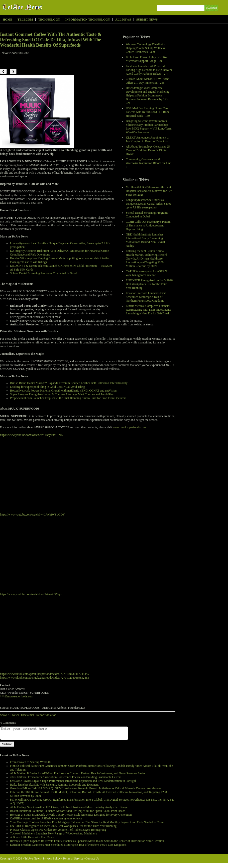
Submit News (147, 19)
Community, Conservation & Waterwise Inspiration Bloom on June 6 (148, 163)
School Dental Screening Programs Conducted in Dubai (147, 214)
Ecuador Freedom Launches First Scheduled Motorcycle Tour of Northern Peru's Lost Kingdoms (146, 296)
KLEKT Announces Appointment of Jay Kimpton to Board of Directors (147, 139)
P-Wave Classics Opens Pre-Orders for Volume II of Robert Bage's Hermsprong (58, 829)
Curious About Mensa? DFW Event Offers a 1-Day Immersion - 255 (147, 80)
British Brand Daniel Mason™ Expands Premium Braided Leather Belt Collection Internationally (69, 383)
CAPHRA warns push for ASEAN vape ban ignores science (146, 273)
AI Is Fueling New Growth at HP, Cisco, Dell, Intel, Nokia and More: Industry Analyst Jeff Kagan (69, 807)
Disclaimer (27, 715)
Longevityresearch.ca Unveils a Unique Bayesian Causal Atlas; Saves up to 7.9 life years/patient (148, 203)
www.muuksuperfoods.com (129, 427)
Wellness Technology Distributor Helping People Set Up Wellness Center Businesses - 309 (145, 48)
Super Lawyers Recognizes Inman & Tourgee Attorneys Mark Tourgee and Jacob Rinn (62, 394)
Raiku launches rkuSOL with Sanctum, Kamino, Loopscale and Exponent (54, 784)
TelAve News (37, 7)
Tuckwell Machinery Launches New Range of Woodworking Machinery (53, 833)
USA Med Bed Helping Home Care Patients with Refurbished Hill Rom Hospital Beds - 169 (147, 111)
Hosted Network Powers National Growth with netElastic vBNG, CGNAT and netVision (63, 390)
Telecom (25, 19)
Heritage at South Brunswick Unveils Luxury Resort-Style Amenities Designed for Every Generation (71, 814)
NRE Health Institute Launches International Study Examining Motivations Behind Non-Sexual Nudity (145, 240)
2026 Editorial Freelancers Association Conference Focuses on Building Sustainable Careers (65, 777)
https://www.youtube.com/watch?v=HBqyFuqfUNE (31, 435)
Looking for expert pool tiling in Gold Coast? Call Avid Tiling (47, 387)
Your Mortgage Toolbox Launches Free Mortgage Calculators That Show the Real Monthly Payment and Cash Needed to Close (87, 822)
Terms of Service (73, 858)
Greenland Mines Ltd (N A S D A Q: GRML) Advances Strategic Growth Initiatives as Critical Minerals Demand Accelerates (85, 788)
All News (123, 19)
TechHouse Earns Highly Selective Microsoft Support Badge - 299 (147, 59)
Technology (49, 19)
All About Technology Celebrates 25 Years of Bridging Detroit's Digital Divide (148, 150)
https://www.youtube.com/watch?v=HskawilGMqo (30, 594)
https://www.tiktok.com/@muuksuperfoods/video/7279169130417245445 (44, 674)
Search (211, 14)
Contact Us (92, 858)
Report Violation (46, 715)
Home (7, 19)
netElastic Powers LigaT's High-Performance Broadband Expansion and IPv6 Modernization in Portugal (73, 781)
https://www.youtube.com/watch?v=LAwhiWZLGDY (32, 514)
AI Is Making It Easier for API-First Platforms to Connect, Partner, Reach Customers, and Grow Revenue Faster (77, 773)
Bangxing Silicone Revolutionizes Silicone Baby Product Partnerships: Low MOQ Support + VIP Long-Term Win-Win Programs (149, 126)
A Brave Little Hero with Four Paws (32, 837)
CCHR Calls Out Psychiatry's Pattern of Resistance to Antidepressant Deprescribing (148, 225)
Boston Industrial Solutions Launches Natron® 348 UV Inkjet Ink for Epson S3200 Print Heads (67, 811)
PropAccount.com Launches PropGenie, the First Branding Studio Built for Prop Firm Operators (68, 398)
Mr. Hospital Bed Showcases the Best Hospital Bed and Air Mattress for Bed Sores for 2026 (149, 190)
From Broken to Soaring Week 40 (30, 762)
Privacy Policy (51, 858)
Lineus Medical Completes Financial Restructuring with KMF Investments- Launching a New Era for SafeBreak (149, 309)
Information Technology (87, 19)
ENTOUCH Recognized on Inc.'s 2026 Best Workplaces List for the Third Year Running (149, 284)
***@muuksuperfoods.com (16, 696)
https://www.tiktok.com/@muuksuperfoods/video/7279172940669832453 (44, 677)
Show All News (9, 715)
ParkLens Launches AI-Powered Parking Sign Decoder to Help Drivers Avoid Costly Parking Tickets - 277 (149, 69)
